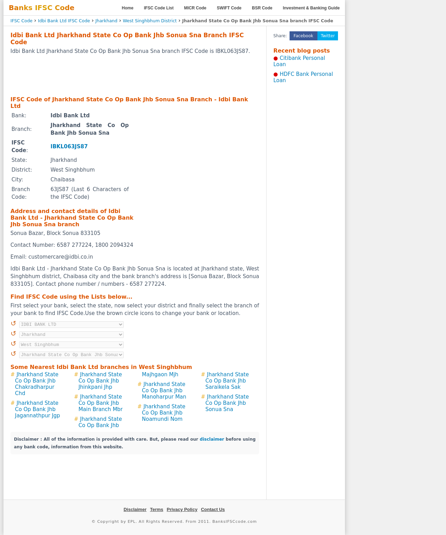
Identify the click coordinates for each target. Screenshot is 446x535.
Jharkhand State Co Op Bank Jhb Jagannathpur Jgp (37, 409)
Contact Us (213, 509)
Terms (156, 509)
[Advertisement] (135, 75)
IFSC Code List (159, 8)
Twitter (328, 35)
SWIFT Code (229, 8)
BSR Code (262, 8)
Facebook (303, 35)
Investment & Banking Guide (311, 8)
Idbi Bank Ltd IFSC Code (64, 20)
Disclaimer (135, 509)
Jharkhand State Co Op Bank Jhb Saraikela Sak (227, 380)
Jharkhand (106, 20)
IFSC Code (21, 20)
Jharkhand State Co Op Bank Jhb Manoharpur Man (164, 390)
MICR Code (195, 8)
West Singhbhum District (150, 20)
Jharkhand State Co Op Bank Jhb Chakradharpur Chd (37, 383)
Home (127, 8)
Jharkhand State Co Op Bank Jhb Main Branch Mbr (100, 403)
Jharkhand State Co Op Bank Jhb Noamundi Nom (163, 412)
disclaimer (212, 439)
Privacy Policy (182, 509)
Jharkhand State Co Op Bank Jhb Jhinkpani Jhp (100, 380)
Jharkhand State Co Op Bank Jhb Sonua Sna (227, 403)
